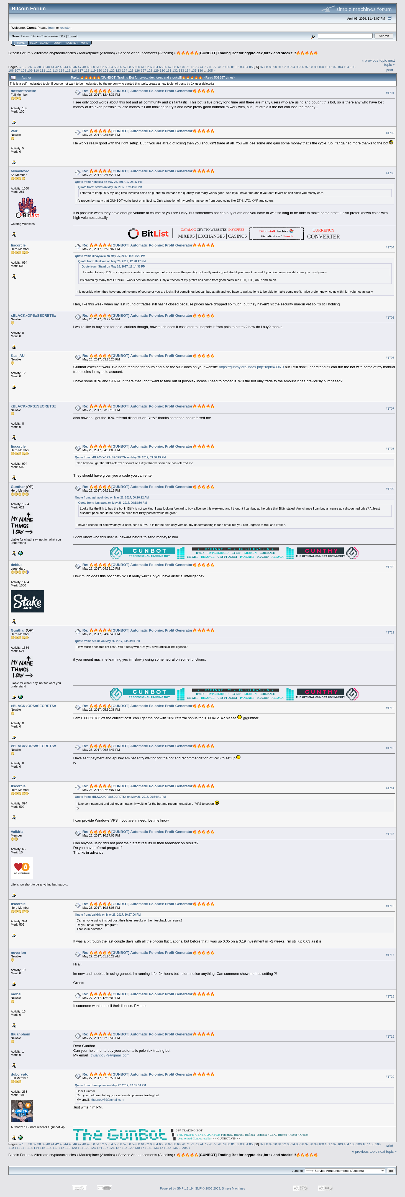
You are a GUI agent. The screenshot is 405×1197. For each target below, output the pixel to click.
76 (210, 67)
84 (246, 67)
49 (89, 67)
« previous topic (374, 60)
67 (169, 67)
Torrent (72, 36)
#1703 (390, 173)
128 (150, 70)
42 (57, 67)
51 (97, 67)
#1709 (390, 489)
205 (210, 70)
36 (30, 67)
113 (55, 70)
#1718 (390, 996)
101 (327, 67)
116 (74, 70)
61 (143, 67)
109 (30, 70)
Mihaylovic (20, 171)
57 (125, 67)
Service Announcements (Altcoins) (145, 53)
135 (194, 70)
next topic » (389, 62)
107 (17, 70)
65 (161, 67)
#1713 (390, 748)
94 (293, 67)
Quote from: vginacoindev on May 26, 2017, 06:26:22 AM (112, 497)
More (84, 42)
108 (24, 70)
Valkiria (17, 832)
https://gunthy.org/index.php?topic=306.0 (251, 367)
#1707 (390, 408)
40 (48, 67)
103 (340, 67)
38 (39, 67)
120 (99, 70)
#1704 (390, 247)
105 (353, 67)
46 (75, 67)
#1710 (390, 566)
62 (147, 67)
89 (271, 67)
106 (11, 70)
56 (120, 67)
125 (131, 70)
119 (93, 70)
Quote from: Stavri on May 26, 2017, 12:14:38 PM (110, 187)
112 (49, 70)
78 (219, 67)
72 (192, 67)
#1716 (390, 906)
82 (237, 67)
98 (311, 67)
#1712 (390, 708)
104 (346, 67)
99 (315, 67)
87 (261, 67)
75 (206, 67)
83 (242, 67)
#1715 (390, 833)
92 (284, 67)
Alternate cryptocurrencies (55, 53)
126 (137, 70)
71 (187, 67)
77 (215, 67)
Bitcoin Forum (19, 53)
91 (279, 67)
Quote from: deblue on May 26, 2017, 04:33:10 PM (107, 641)
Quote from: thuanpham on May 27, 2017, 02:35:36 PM (110, 1085)
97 (307, 67)
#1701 (390, 93)
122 (112, 70)
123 (118, 70)
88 (266, 67)
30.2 (62, 36)
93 (289, 67)
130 (162, 70)
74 (201, 67)
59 (133, 67)
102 (334, 67)
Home (21, 42)
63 (151, 67)
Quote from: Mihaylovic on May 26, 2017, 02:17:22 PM (110, 256)
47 (79, 67)
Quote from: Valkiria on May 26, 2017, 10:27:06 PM (108, 914)
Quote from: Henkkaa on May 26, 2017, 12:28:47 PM (108, 181)
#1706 (390, 357)
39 (43, 67)
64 (156, 67)
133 (181, 70)
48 (84, 67)
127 (143, 70)
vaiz (14, 131)
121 (105, 70)
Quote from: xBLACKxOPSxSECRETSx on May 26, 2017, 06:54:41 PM (120, 796)
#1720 (390, 1076)
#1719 (390, 1036)
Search (45, 42)
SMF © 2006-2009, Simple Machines (220, 1188)
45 (71, 67)
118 (86, 70)
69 (179, 67)
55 (115, 67)
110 (36, 70)
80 (228, 67)
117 (80, 70)
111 (42, 70)
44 (66, 67)
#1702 (390, 133)
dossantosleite (23, 91)
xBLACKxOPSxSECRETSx (33, 315)
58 (129, 67)
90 (275, 67)
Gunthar (18, 487)
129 (156, 70)
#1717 (390, 955)
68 (174, 67)
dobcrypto (20, 1074)
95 (297, 67)
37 (34, 67)
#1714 (390, 788)
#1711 (390, 632)
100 (321, 67)
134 (187, 70)
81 (233, 67)
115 (68, 70)
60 (138, 67)
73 (197, 67)
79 (224, 67)
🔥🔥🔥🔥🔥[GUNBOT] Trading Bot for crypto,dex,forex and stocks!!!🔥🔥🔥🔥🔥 (247, 53)
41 (53, 67)
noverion (18, 953)
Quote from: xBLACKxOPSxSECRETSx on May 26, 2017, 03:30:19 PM (120, 457)
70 (183, 67)
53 (107, 67)
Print (389, 70)
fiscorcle (18, 245)
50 (93, 67)
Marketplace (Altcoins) (97, 53)
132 (175, 70)
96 (302, 67)
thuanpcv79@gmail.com (110, 1055)
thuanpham (20, 1034)
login (51, 27)
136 (200, 70)
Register (71, 42)
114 (61, 70)
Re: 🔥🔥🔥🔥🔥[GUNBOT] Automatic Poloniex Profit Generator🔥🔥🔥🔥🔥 (149, 91)
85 (251, 67)
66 (165, 67)
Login (57, 42)
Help (33, 42)
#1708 (390, 448)
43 (61, 67)
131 (168, 70)
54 (111, 67)
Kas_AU (18, 356)
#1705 (390, 317)
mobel (16, 994)
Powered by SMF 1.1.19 (176, 1188)
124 (124, 70)
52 (102, 67)
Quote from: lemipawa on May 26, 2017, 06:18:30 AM (112, 502)
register (65, 27)
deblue (16, 565)
